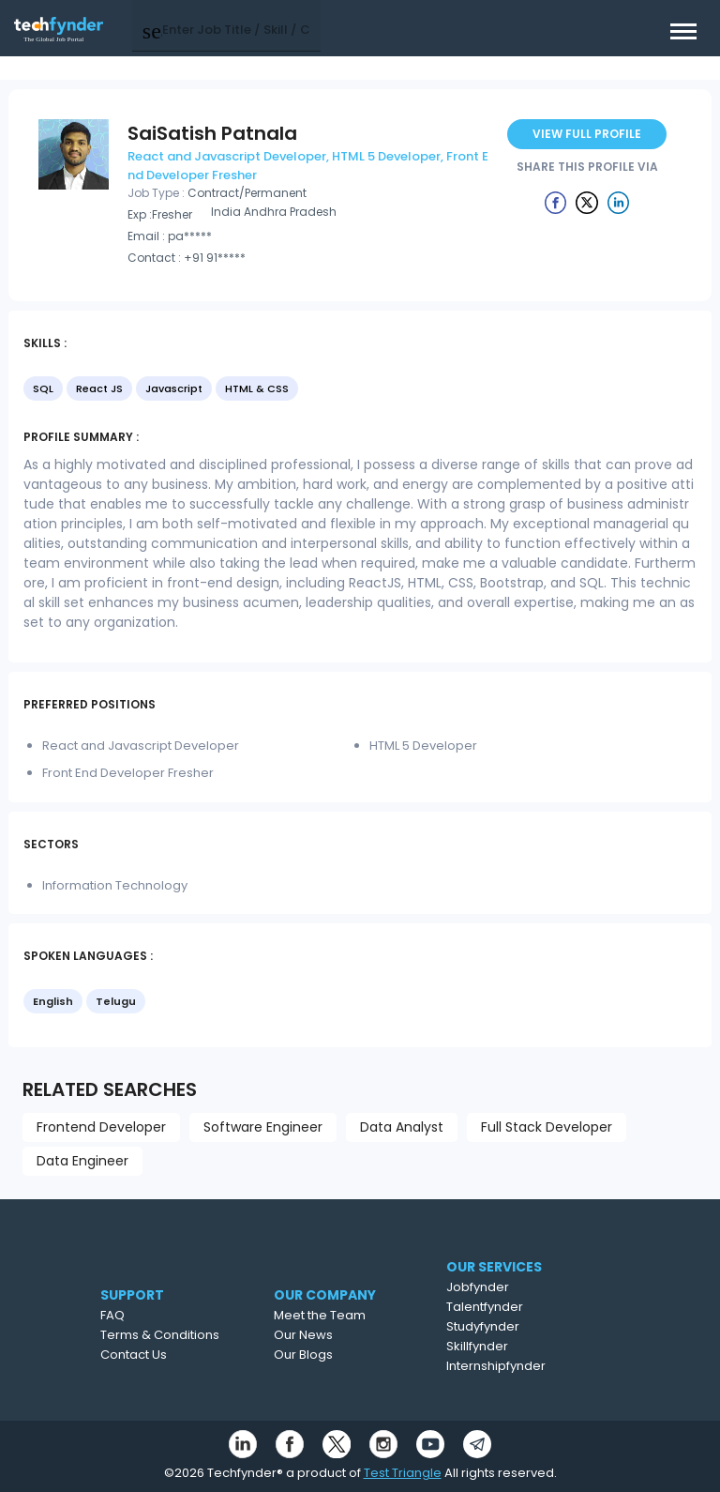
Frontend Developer (101, 1127)
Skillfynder (515, 1346)
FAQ (140, 1315)
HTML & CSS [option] (257, 388)
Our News (338, 1335)
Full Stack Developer (546, 1127)
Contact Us (161, 1354)
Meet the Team (355, 1315)
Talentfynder (522, 1307)
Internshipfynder (533, 1366)
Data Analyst (401, 1127)
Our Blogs (338, 1354)
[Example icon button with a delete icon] (556, 202)
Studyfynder (520, 1326)
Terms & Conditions (187, 1335)
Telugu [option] (115, 1001)
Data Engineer (82, 1160)
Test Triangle (403, 1473)
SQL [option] (43, 388)
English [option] (52, 1001)
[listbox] (360, 390)
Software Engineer (262, 1127)
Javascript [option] (174, 388)
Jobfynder (515, 1287)
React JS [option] (99, 388)
